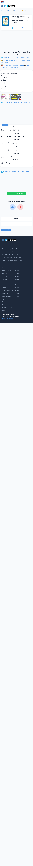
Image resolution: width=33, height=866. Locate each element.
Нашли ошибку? (6, 235)
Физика (4, 310)
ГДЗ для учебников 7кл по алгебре (11, 268)
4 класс (17, 282)
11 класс (17, 301)
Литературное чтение (7, 296)
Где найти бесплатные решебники (10, 251)
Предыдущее (16, 224)
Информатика (5, 287)
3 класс (17, 279)
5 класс (17, 284)
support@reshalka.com (7, 323)
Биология (4, 279)
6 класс (17, 287)
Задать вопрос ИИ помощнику (17, 199)
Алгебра (4, 273)
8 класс (17, 293)
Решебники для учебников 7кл (10, 260)
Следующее (16, 229)
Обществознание (6, 301)
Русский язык (5, 307)
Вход (26, 2)
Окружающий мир (6, 304)
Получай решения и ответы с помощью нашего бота (15, 105)
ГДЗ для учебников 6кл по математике (12, 265)
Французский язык (7, 313)
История (4, 290)
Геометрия (5, 284)
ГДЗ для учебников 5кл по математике (12, 263)
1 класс (17, 273)
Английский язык (6, 276)
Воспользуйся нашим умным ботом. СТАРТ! (15, 177)
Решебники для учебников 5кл (10, 254)
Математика (5, 299)
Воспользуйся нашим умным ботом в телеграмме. (15, 57)
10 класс (17, 299)
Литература (5, 293)
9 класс (17, 296)
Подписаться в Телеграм (19, 27)
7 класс (17, 290)
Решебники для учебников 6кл (10, 257)
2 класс (17, 276)
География (5, 282)
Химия (3, 316)
